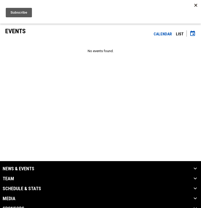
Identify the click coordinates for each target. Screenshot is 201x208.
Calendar (163, 34)
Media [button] (9, 198)
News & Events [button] (18, 168)
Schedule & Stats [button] (22, 188)
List (180, 34)
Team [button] (8, 178)
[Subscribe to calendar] (192, 34)
